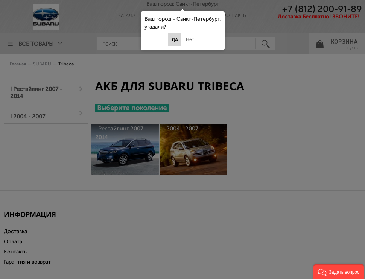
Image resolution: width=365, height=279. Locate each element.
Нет (190, 39)
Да (175, 39)
